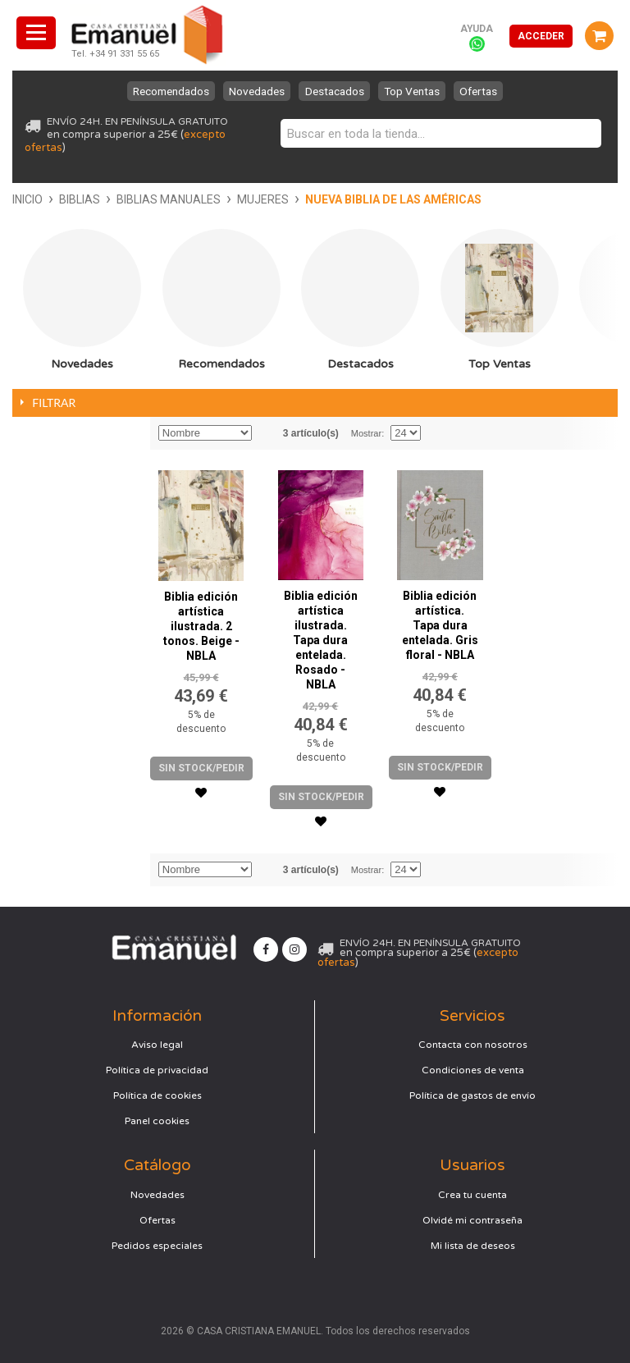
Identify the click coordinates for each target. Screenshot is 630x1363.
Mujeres (263, 199)
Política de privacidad (157, 1070)
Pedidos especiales (157, 1245)
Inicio (27, 199)
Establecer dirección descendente (266, 433)
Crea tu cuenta (472, 1195)
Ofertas (495, 91)
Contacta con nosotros (472, 1044)
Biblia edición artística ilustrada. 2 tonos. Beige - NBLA (201, 626)
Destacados (336, 91)
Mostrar (366, 433)
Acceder (541, 36)
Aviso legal (157, 1044)
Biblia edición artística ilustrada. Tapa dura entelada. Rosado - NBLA (321, 640)
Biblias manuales (168, 199)
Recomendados (157, 91)
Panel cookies (157, 1121)
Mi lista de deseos (473, 1245)
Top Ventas (420, 91)
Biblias (79, 199)
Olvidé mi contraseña (472, 1220)
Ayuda (476, 28)
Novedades (251, 91)
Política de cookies (157, 1095)
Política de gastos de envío (472, 1095)
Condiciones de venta (473, 1070)
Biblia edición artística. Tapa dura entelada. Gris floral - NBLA (440, 625)
